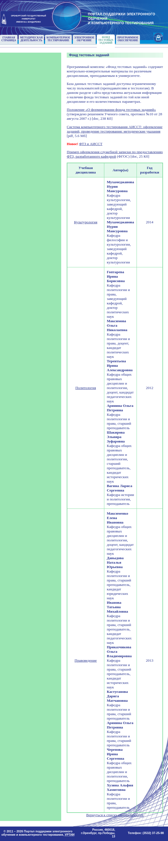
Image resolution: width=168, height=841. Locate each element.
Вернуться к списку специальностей (115, 815)
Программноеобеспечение (128, 39)
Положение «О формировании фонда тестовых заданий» (111, 109)
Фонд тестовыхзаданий (105, 40)
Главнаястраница (8, 39)
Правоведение (86, 660)
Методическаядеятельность (31, 39)
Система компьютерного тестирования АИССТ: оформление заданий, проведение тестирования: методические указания (114, 129)
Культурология (85, 222)
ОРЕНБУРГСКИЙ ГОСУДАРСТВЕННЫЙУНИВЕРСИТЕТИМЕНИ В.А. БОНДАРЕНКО (28, 19)
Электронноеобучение (84, 39)
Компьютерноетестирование (58, 39)
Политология (85, 388)
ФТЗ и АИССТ (90, 144)
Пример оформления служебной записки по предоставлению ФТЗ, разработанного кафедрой (115, 154)
